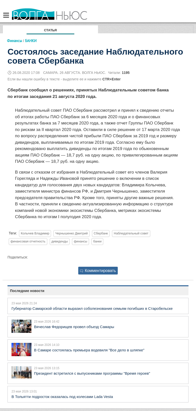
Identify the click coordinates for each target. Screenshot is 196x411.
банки (97, 241)
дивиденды (60, 241)
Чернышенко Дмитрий (71, 233)
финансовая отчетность (28, 241)
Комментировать (98, 270)
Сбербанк (101, 233)
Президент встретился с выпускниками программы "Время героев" (92, 373)
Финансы (14, 40)
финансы (80, 241)
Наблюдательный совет (131, 233)
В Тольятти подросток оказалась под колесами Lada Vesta (62, 396)
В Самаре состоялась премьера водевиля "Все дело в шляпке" (89, 350)
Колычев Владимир (35, 233)
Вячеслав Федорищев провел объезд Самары (74, 327)
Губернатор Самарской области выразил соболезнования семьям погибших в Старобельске (92, 308)
